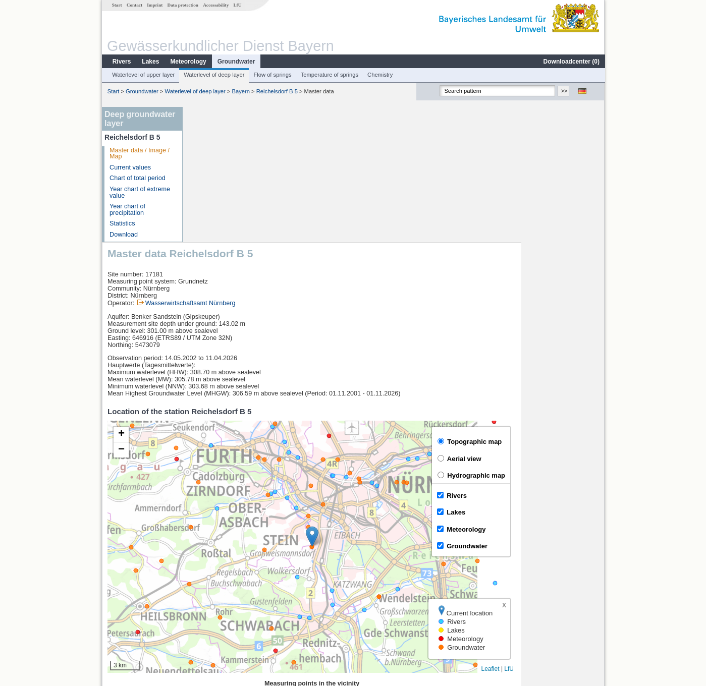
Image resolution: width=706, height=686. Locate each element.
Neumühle (211, 604)
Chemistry (379, 75)
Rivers (121, 61)
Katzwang (210, 593)
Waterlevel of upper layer (143, 75)
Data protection (182, 5)
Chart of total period (137, 178)
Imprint (154, 5)
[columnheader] (285, 560)
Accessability (215, 5)
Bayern (240, 91)
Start (117, 5)
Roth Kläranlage (219, 582)
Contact (134, 5)
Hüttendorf (211, 571)
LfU (237, 5)
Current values (129, 167)
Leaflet (573, 533)
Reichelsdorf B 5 (276, 91)
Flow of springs (272, 75)
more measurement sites (238, 615)
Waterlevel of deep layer (213, 75)
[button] (395, 401)
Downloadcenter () (571, 61)
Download (123, 234)
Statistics (121, 223)
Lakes (149, 61)
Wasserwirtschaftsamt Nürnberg (273, 168)
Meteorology (187, 61)
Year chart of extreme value (139, 192)
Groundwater (236, 61)
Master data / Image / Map (139, 153)
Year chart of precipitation (127, 209)
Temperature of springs (329, 75)
